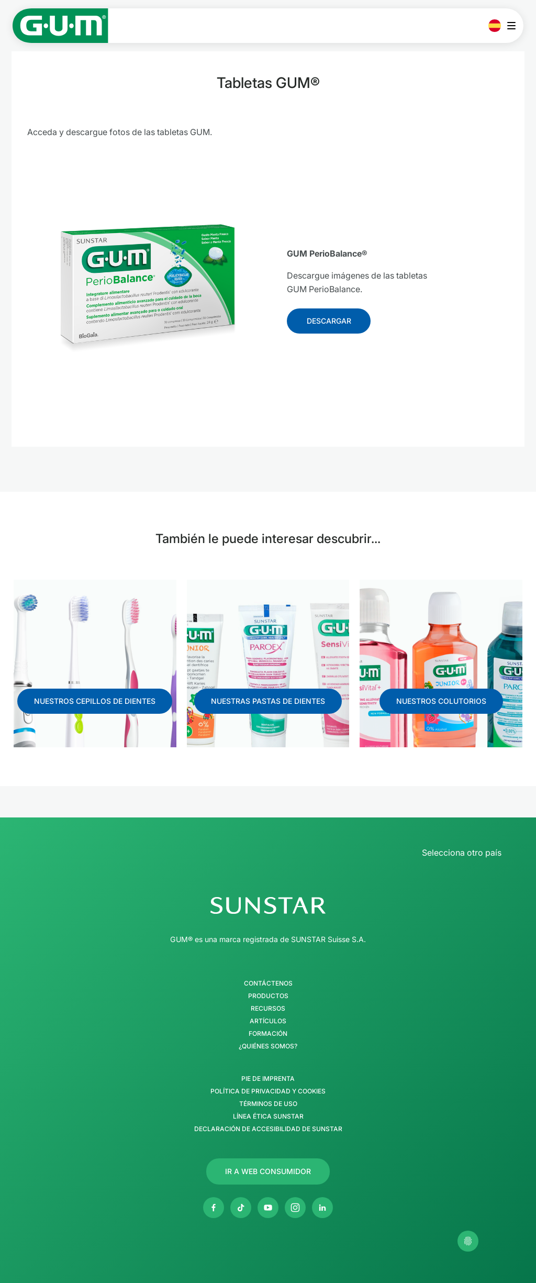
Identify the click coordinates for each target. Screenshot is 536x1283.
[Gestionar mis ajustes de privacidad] (467, 1241)
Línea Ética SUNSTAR (268, 1116)
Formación (268, 1034)
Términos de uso (268, 1104)
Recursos (268, 1008)
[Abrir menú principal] (514, 25)
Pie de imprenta (268, 1079)
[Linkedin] (322, 1207)
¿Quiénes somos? (268, 1046)
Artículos (268, 1021)
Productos (268, 996)
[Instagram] (295, 1207)
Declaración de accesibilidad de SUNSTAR (268, 1129)
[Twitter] (240, 1207)
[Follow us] (329, 321)
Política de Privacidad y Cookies (268, 1091)
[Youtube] (268, 1207)
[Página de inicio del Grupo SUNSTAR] (268, 905)
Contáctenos (268, 983)
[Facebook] (213, 1207)
